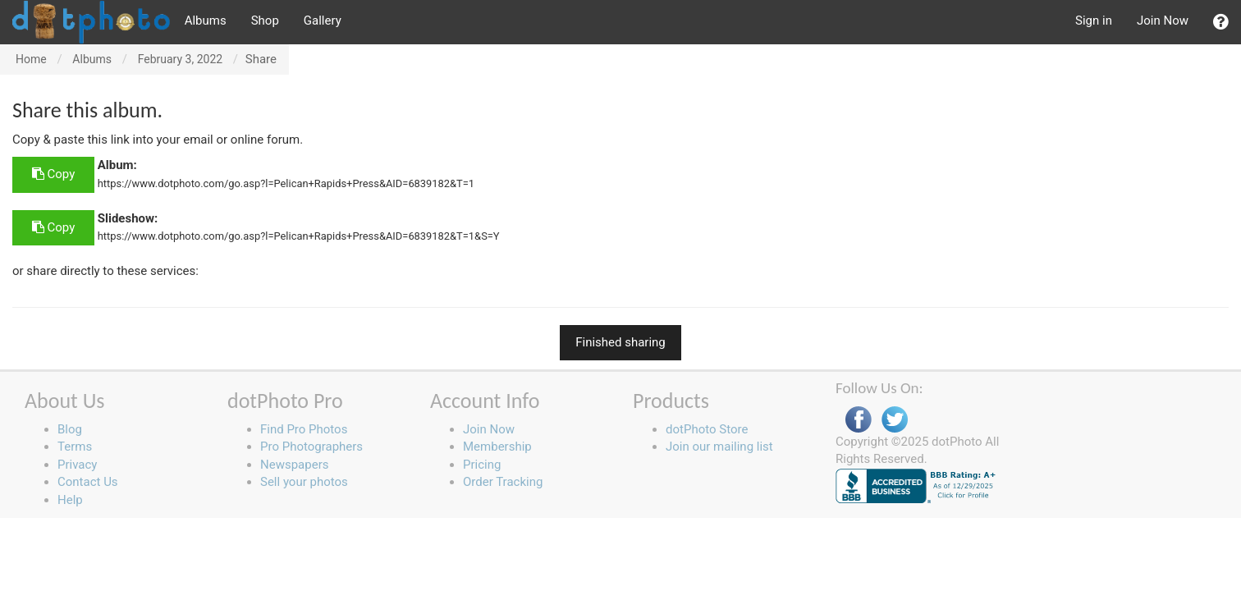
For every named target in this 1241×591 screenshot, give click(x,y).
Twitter (895, 419)
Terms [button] (74, 446)
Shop (265, 20)
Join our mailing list (719, 446)
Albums (206, 20)
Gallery (322, 20)
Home (31, 59)
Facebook (858, 419)
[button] (1221, 22)
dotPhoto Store (707, 429)
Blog (69, 429)
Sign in (1093, 20)
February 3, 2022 (180, 59)
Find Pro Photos (303, 429)
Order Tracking (503, 481)
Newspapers (294, 464)
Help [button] (70, 499)
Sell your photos (304, 481)
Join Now (1162, 20)
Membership (497, 446)
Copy (53, 174)
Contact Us (87, 481)
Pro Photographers (311, 446)
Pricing (482, 464)
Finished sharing (620, 342)
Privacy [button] (77, 464)
